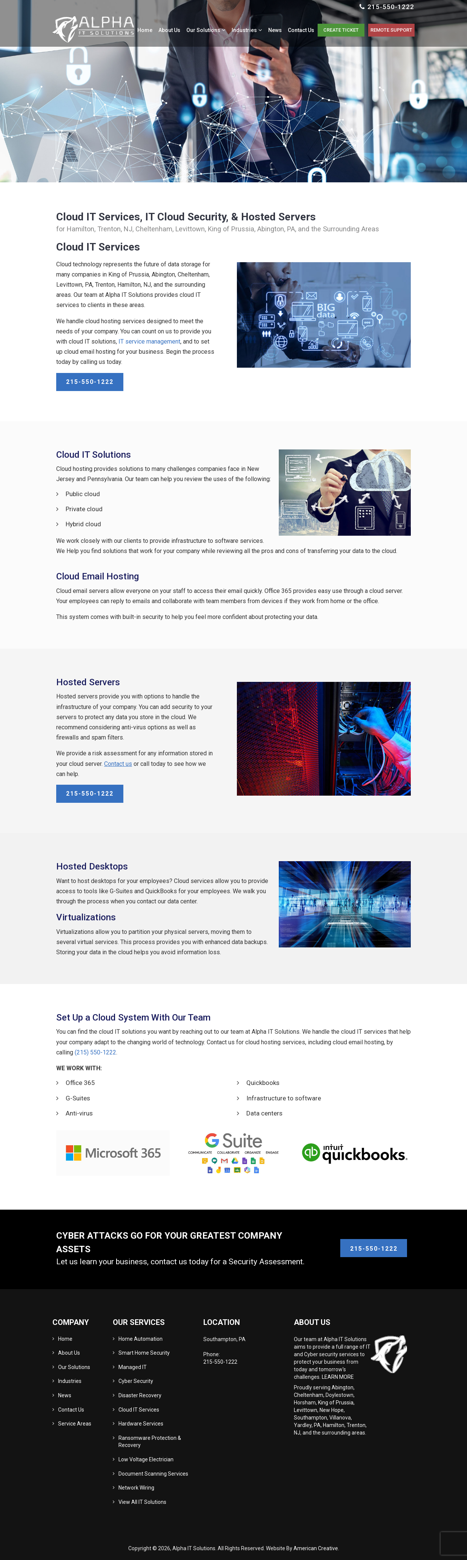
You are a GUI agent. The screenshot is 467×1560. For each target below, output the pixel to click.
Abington (342, 1387)
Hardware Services (140, 1424)
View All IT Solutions (142, 1502)
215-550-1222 (390, 7)
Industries (69, 1381)
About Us (69, 1353)
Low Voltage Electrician (146, 1459)
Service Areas (74, 1424)
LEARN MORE (338, 1377)
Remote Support (390, 32)
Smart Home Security (144, 1353)
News (64, 1395)
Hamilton (333, 1425)
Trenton (356, 1425)
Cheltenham (308, 1395)
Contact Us (71, 1410)
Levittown (305, 1410)
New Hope (332, 1410)
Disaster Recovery (139, 1395)
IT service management (149, 341)
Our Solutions (74, 1367)
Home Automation (140, 1339)
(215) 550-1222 (95, 1052)
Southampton (310, 1418)
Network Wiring (136, 1488)
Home (65, 1339)
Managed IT (132, 1367)
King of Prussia (335, 1403)
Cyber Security (135, 1381)
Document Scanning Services (153, 1474)
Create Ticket (337, 32)
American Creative (315, 1548)
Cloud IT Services (138, 1410)
